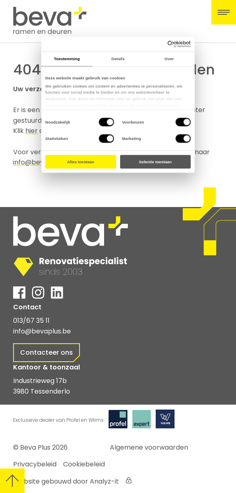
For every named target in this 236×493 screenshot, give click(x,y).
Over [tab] (169, 58)
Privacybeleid (35, 464)
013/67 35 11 (31, 320)
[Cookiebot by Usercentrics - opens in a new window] (167, 44)
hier (31, 130)
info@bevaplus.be (42, 331)
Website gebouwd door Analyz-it (66, 481)
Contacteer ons (46, 352)
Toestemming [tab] (67, 58)
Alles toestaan (80, 162)
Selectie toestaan (155, 162)
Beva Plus (35, 447)
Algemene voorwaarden (149, 447)
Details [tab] (118, 58)
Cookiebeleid (84, 464)
